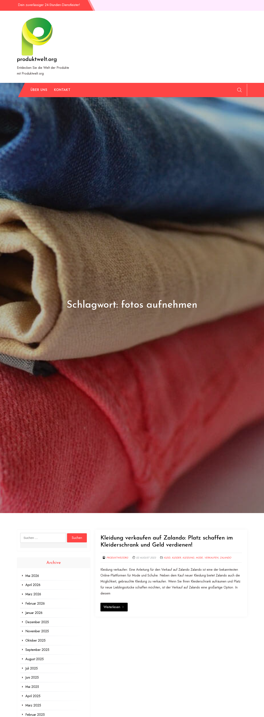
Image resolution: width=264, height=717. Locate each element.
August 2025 (34, 659)
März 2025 (33, 705)
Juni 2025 (32, 677)
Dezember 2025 (37, 622)
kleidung (188, 558)
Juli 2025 (31, 668)
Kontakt (62, 89)
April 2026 (32, 584)
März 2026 (33, 594)
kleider (176, 558)
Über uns (39, 89)
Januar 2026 (33, 612)
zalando (225, 558)
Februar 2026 (35, 603)
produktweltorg (117, 558)
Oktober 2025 (35, 640)
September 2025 (37, 649)
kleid (167, 558)
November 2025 (37, 631)
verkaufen (211, 558)
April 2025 (32, 696)
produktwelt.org (37, 59)
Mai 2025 (32, 686)
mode (199, 558)
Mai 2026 (32, 575)
